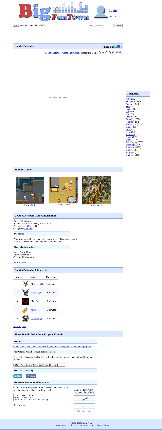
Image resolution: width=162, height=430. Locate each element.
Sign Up (113, 16)
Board (128, 109)
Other (128, 129)
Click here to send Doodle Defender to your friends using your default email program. (52, 346)
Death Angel (36, 318)
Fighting (129, 122)
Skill (128, 150)
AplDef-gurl (36, 292)
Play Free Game (84, 411)
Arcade (129, 104)
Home (16, 25)
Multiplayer (131, 124)
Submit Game (77, 426)
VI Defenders (96, 205)
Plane (128, 132)
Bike (128, 106)
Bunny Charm (63, 204)
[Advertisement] (65, 210)
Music (128, 127)
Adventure (130, 101)
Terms (107, 426)
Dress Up (130, 119)
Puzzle (129, 137)
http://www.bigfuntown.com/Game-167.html (42, 365)
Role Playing (131, 142)
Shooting (28, 228)
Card (128, 114)
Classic (129, 116)
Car (127, 111)
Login (113, 10)
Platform (130, 134)
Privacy (101, 426)
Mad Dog (35, 301)
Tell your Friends (51, 52)
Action (129, 99)
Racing (129, 139)
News (85, 426)
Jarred (33, 310)
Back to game (19, 262)
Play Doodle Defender (84, 393)
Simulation (131, 147)
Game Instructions (71, 52)
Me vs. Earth (30, 205)
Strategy (129, 155)
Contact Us (93, 426)
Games (24, 25)
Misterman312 (37, 284)
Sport (128, 152)
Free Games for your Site (62, 426)
